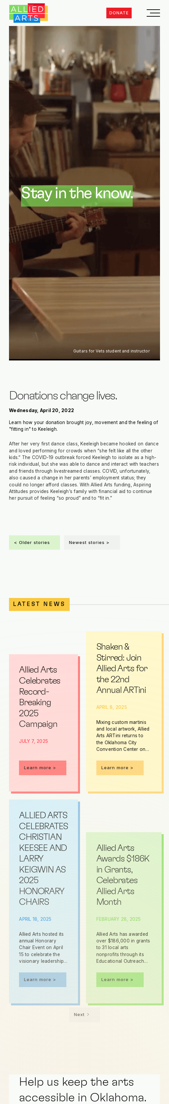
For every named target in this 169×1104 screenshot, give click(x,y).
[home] (28, 13)
